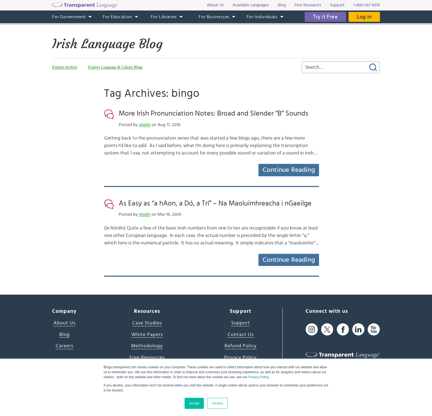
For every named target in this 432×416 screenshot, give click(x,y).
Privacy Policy (258, 377)
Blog (64, 334)
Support (240, 323)
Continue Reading (289, 170)
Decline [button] (217, 403)
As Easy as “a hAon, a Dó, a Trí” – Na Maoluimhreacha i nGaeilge (215, 203)
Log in (364, 17)
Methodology (147, 345)
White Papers (147, 334)
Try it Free (325, 17)
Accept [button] (194, 403)
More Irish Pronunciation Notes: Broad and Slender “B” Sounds (213, 113)
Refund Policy (241, 345)
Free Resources (146, 357)
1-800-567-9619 (366, 5)
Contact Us (241, 334)
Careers (64, 345)
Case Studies (147, 323)
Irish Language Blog (107, 44)
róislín (144, 124)
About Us (64, 323)
